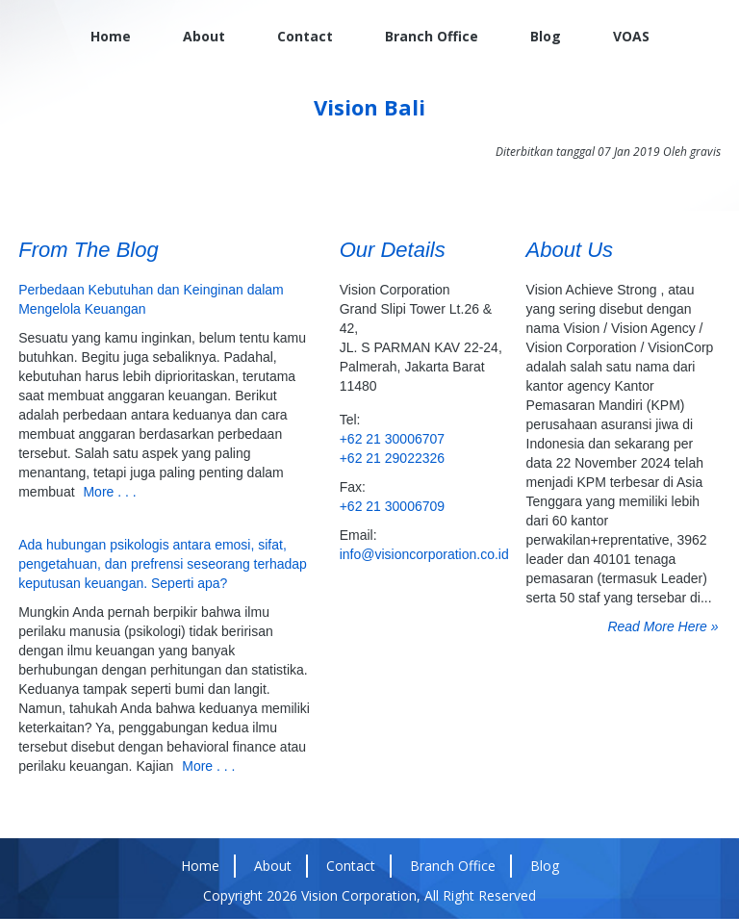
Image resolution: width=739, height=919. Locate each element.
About (204, 36)
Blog (545, 36)
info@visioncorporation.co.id (421, 554)
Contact (305, 36)
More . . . (109, 491)
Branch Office (431, 36)
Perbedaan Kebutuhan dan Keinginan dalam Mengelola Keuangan (151, 299)
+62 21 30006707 (392, 439)
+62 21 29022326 (392, 458)
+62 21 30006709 (392, 506)
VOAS (631, 36)
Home (110, 36)
